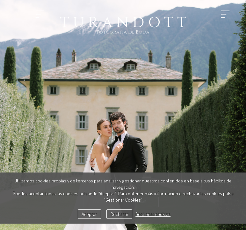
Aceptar (89, 214)
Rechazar (119, 214)
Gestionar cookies (152, 214)
